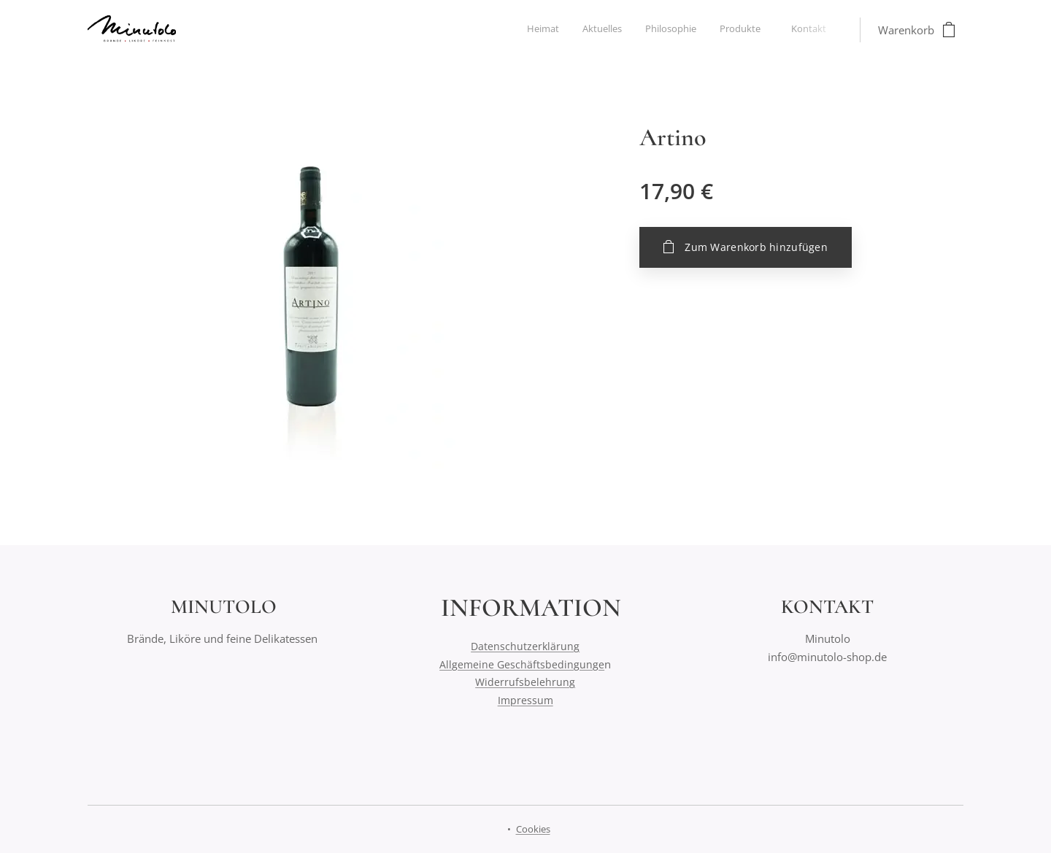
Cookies (533, 828)
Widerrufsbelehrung (525, 682)
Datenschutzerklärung (525, 646)
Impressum (525, 700)
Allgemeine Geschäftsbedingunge (521, 664)
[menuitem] (729, 30)
